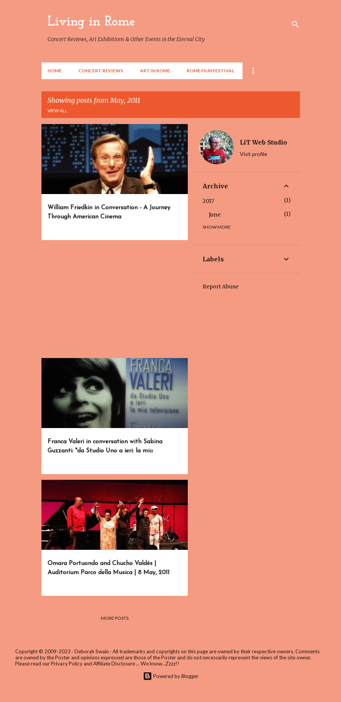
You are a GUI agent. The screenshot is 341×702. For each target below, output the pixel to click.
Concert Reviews (100, 70)
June (214, 214)
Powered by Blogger (170, 676)
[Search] (295, 24)
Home (55, 70)
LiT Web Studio (263, 142)
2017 (208, 200)
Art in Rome (155, 70)
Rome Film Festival (210, 70)
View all (57, 110)
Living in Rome (91, 22)
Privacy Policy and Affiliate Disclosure (93, 664)
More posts (114, 618)
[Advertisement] (111, 299)
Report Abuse (220, 286)
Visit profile (253, 154)
